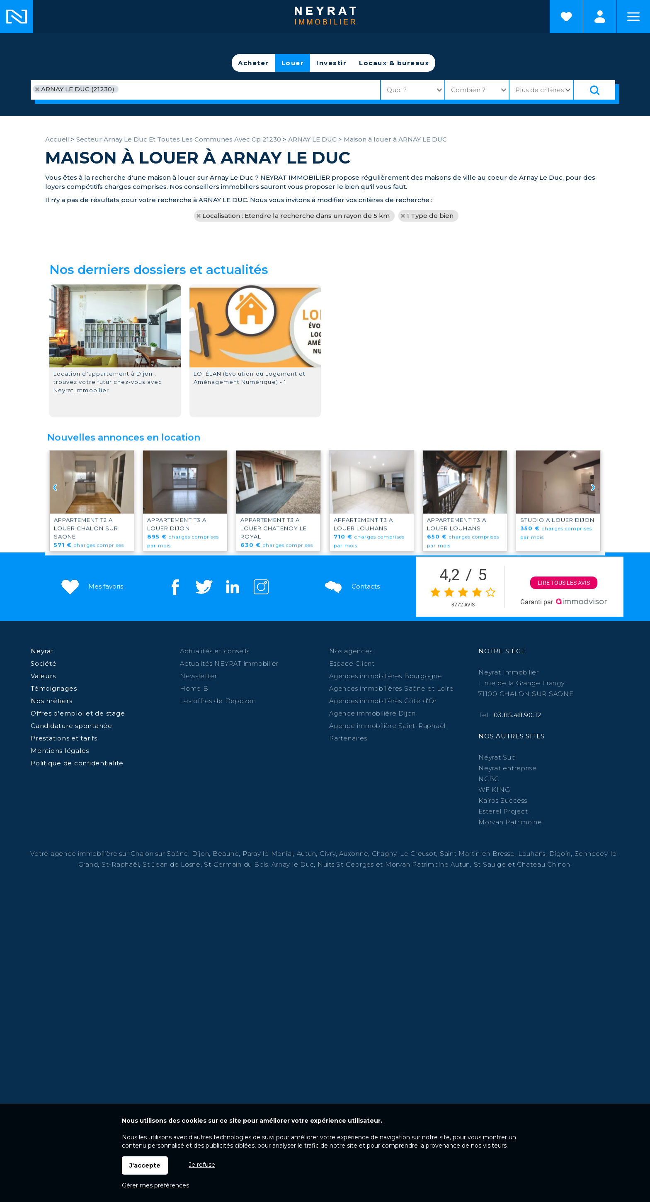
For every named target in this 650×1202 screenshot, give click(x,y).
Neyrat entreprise (507, 768)
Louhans (532, 854)
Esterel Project (503, 811)
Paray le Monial (268, 854)
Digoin (560, 854)
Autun (306, 854)
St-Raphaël (120, 864)
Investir (331, 63)
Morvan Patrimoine (510, 822)
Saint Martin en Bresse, (478, 854)
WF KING (494, 790)
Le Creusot (418, 854)
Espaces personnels (599, 16)
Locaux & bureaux (394, 63)
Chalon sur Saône (159, 854)
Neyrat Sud (497, 757)
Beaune (226, 854)
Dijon (200, 854)
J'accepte (144, 1165)
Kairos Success (502, 800)
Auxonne (353, 854)
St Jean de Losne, (173, 864)
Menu (633, 16)
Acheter (253, 63)
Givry (328, 854)
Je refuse (202, 1164)
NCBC (488, 779)
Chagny (384, 854)
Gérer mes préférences (155, 1185)
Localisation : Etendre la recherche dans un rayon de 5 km (296, 216)
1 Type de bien (430, 216)
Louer (292, 63)
